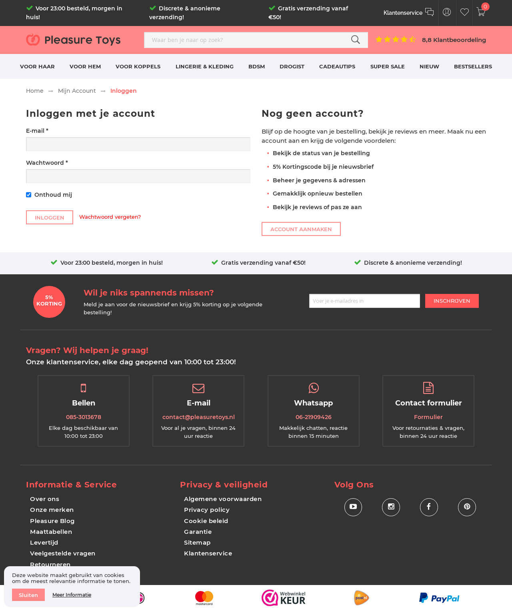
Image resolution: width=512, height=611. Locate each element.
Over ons (44, 499)
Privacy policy (207, 509)
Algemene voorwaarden (223, 499)
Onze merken (52, 509)
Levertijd (44, 542)
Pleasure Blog (52, 521)
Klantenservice (208, 553)
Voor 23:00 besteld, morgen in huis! (111, 262)
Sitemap (197, 542)
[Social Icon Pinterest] (467, 507)
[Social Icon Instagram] (391, 507)
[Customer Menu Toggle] (447, 13)
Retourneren (50, 564)
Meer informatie (71, 595)
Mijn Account (77, 90)
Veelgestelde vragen (63, 553)
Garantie (198, 531)
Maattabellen (51, 531)
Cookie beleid (206, 521)
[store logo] (82, 39)
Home (35, 90)
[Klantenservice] (409, 13)
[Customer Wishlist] (465, 13)
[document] (72, 586)
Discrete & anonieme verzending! (413, 262)
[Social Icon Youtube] (353, 507)
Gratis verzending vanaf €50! (263, 262)
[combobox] (256, 40)
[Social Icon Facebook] (429, 507)
